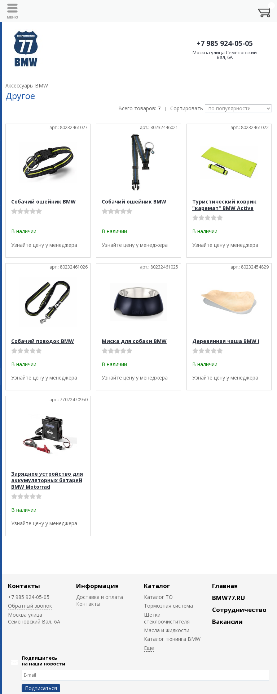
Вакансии (227, 621)
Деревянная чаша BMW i (225, 341)
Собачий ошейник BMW (43, 201)
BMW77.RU (228, 598)
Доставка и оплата (99, 597)
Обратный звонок (30, 605)
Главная (225, 586)
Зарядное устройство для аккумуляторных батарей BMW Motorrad (47, 480)
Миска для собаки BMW (134, 341)
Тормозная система (168, 605)
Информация (97, 586)
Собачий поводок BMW (42, 341)
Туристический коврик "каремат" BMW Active (224, 204)
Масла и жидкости (166, 630)
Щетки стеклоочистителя (167, 618)
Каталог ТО (158, 597)
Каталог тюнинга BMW (172, 638)
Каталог (157, 586)
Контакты (24, 586)
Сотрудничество (239, 609)
